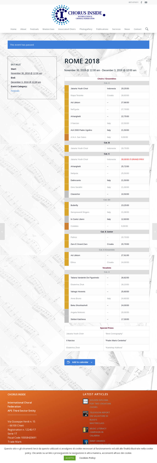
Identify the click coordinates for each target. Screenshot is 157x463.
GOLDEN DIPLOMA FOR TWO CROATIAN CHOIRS (100, 404)
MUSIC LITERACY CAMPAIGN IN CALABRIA (98, 432)
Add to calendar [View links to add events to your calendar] (80, 362)
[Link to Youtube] (147, 2)
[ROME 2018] (2, 231)
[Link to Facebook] (142, 2)
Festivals (15, 91)
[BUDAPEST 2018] (154, 231)
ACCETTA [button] (70, 458)
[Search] (145, 29)
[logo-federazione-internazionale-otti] (78, 15)
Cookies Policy (87, 457)
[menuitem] (13, 29)
